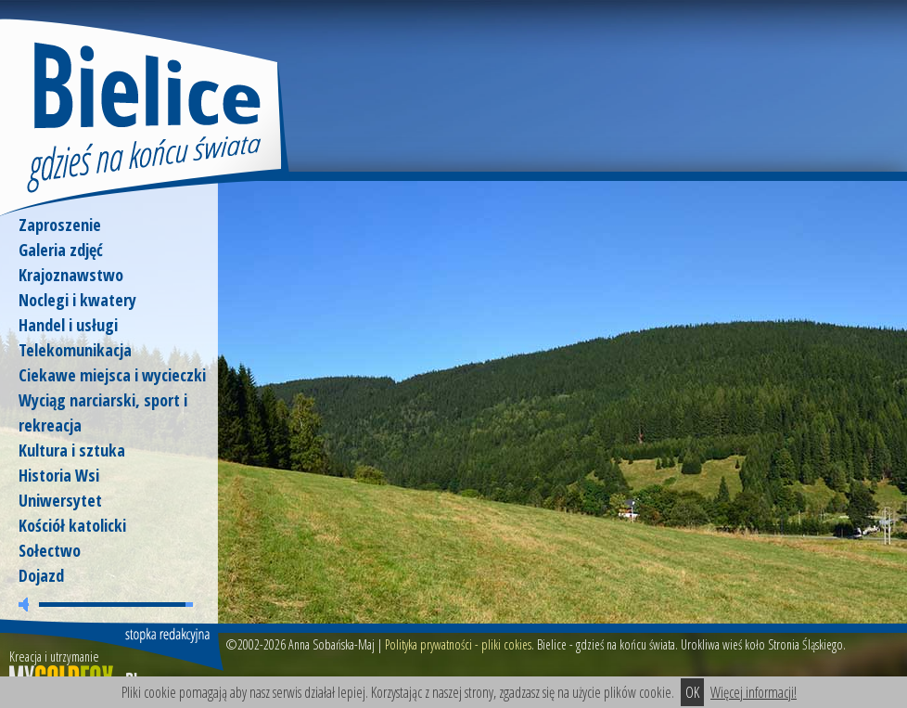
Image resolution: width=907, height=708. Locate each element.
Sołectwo (50, 550)
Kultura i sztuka (72, 450)
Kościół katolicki (72, 525)
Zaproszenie (60, 224)
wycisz (27, 604)
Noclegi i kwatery (77, 300)
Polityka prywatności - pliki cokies (458, 644)
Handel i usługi (68, 325)
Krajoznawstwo (71, 275)
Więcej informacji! (753, 692)
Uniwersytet (60, 500)
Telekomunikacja (75, 350)
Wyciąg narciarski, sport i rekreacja (103, 412)
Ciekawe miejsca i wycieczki (112, 375)
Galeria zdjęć (61, 249)
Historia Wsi (59, 475)
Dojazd (41, 575)
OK (692, 692)
